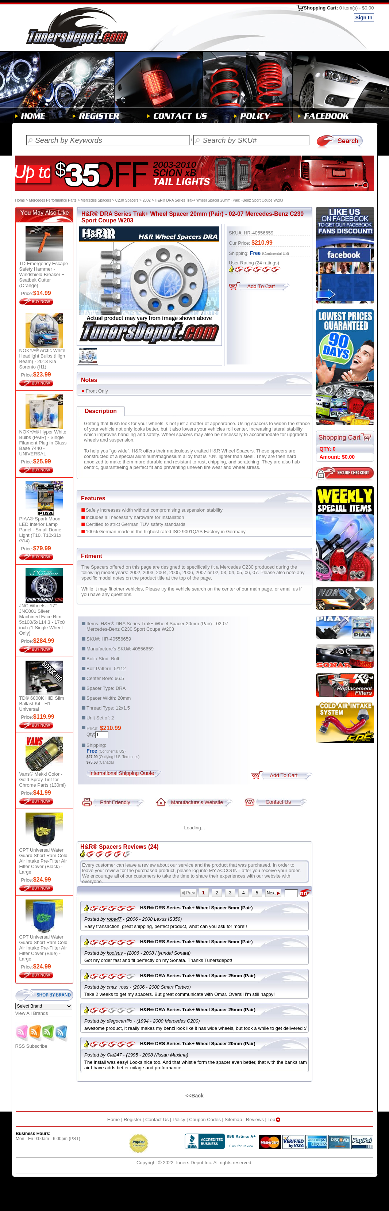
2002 (147, 200)
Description (101, 411)
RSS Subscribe (42, 1044)
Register (132, 1119)
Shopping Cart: (339, 8)
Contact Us (157, 1119)
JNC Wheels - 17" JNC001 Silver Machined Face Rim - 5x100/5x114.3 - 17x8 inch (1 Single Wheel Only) (42, 619)
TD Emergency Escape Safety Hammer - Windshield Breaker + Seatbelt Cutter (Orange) (43, 274)
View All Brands (31, 1013)
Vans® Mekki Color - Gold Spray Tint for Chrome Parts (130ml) (42, 779)
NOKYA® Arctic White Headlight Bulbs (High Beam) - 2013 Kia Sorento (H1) (42, 359)
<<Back (194, 1096)
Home (20, 200)
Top (274, 1119)
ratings (267, 262)
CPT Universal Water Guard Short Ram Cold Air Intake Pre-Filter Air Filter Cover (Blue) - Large (43, 948)
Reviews (255, 1119)
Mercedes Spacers (96, 200)
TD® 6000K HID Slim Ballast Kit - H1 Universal (41, 703)
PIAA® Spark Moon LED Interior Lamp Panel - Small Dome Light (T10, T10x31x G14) (40, 529)
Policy (179, 1119)
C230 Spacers (126, 200)
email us (289, 589)
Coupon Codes (205, 1119)
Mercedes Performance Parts (53, 200)
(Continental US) (275, 254)
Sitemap (233, 1119)
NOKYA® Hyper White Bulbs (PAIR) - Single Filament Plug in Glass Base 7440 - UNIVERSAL (43, 442)
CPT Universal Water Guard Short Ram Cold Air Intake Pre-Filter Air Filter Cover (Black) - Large (43, 861)
